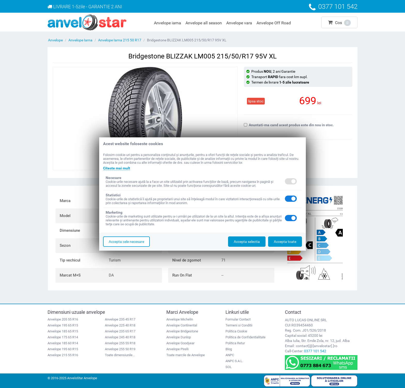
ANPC (229, 355)
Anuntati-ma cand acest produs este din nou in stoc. (289, 125)
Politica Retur (235, 343)
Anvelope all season (203, 22)
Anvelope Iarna (80, 40)
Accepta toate (285, 242)
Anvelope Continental (181, 325)
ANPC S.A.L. (234, 361)
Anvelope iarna (167, 22)
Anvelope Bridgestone (182, 331)
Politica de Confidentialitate (245, 337)
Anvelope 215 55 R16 (63, 355)
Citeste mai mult (116, 168)
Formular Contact (238, 319)
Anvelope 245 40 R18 (120, 337)
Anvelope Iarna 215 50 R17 (119, 40)
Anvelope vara (239, 22)
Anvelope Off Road (273, 22)
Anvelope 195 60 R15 (63, 349)
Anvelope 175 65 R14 (63, 337)
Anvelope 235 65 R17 (120, 331)
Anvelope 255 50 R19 (120, 349)
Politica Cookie (236, 331)
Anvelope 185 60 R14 (63, 343)
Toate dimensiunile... (120, 355)
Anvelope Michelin (179, 319)
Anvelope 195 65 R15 (63, 325)
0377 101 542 (315, 351)
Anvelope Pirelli (177, 349)
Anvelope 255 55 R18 (120, 343)
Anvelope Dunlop (178, 337)
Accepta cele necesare (126, 242)
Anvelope (55, 40)
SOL (228, 367)
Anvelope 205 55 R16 (63, 319)
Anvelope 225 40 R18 (120, 325)
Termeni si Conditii (238, 325)
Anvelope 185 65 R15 (63, 331)
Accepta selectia (247, 242)
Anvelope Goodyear (180, 343)
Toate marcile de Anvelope (185, 355)
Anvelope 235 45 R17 (120, 319)
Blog (228, 349)
